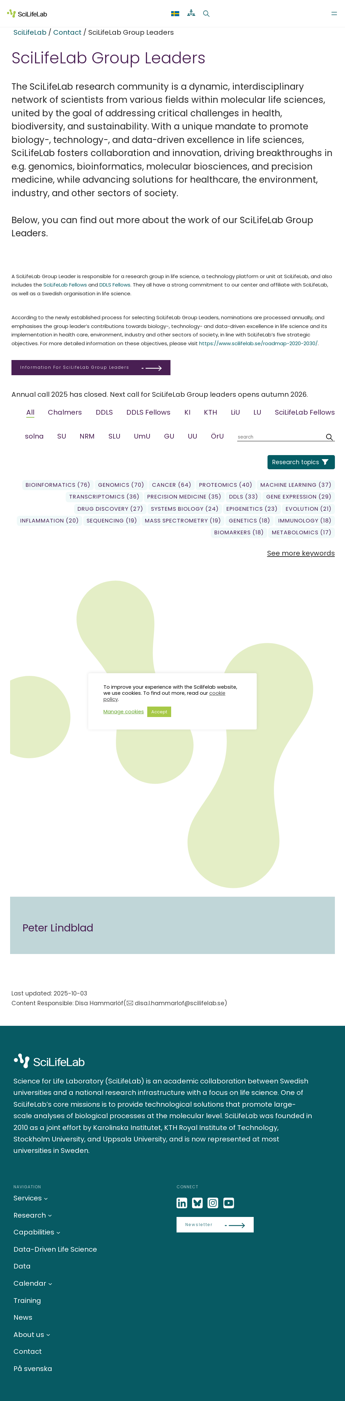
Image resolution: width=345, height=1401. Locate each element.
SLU (114, 436)
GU (169, 436)
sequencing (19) (112, 521)
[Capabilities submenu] (58, 1232)
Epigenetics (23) (252, 509)
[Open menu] (334, 13)
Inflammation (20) (49, 521)
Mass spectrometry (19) (183, 521)
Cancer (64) (171, 485)
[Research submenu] (50, 1215)
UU (192, 436)
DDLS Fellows (114, 284)
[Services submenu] (46, 1198)
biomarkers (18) (239, 532)
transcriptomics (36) (104, 497)
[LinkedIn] (183, 1203)
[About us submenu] (48, 1335)
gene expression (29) (299, 497)
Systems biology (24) (185, 509)
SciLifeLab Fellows (65, 284)
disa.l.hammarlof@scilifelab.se (179, 1003)
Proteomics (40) (225, 485)
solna (34, 436)
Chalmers (65, 412)
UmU (142, 436)
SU (61, 436)
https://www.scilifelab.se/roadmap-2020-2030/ (258, 343)
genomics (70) (121, 485)
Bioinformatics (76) (58, 485)
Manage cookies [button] (123, 712)
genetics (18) (249, 521)
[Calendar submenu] (50, 1283)
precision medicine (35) (184, 497)
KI (187, 412)
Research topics (295, 462)
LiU (235, 412)
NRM (87, 436)
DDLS (104, 412)
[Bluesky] (198, 1203)
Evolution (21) (309, 509)
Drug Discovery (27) (110, 509)
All (30, 412)
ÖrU (217, 436)
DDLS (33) (243, 497)
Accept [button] (159, 712)
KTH (210, 412)
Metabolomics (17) (302, 532)
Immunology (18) (305, 521)
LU (257, 412)
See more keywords (301, 553)
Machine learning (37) (296, 485)
